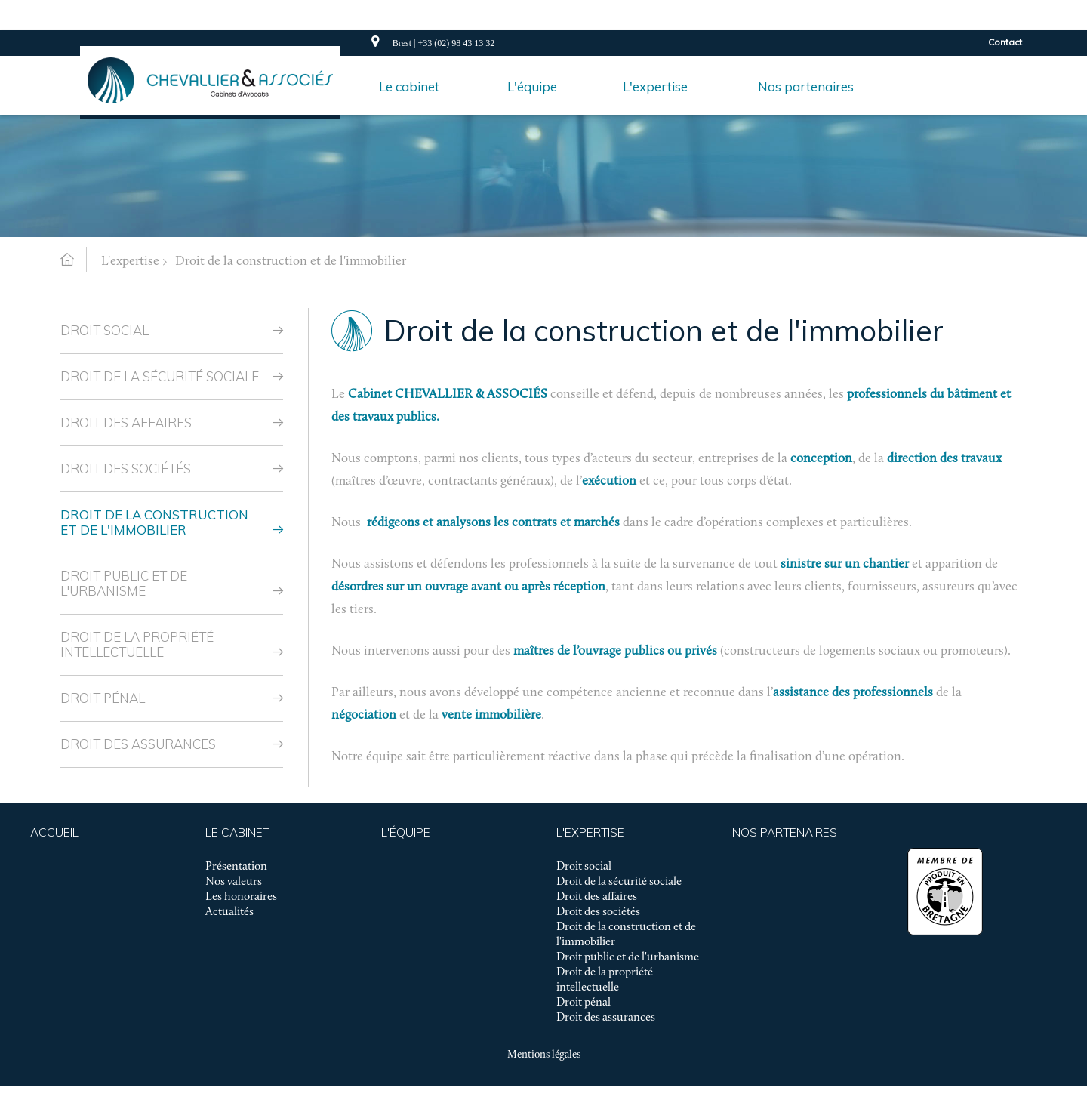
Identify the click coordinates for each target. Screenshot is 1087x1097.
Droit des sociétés (125, 468)
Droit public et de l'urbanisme (123, 583)
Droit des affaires (126, 422)
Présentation (236, 867)
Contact (1005, 42)
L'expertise (130, 261)
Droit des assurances (138, 744)
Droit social (104, 330)
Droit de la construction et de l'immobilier (290, 261)
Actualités (229, 912)
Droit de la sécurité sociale (159, 376)
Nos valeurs (233, 882)
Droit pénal (102, 698)
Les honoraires (241, 897)
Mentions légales (543, 1055)
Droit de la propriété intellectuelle (137, 644)
